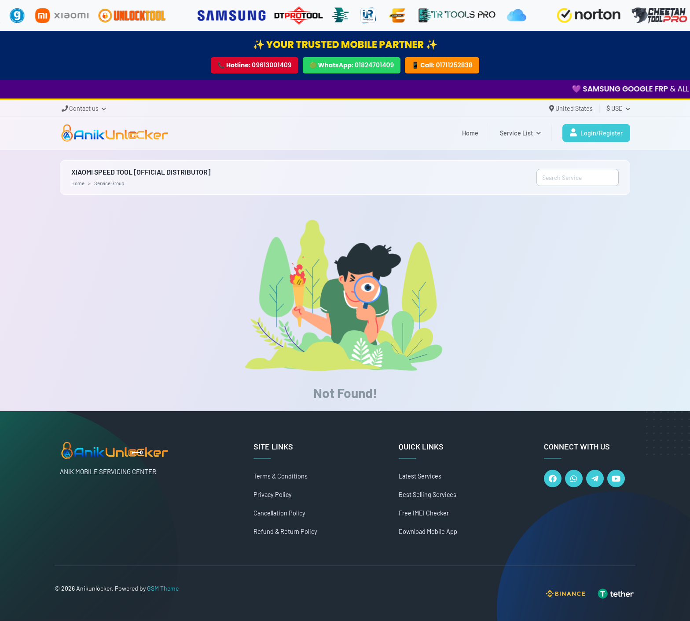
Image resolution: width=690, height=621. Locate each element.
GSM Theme (163, 588)
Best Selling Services (427, 494)
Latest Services (420, 476)
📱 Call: (442, 65)
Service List (520, 133)
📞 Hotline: (254, 65)
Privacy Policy (272, 494)
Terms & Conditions (280, 476)
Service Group (109, 183)
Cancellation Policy (279, 513)
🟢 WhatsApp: (351, 65)
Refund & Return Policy (285, 531)
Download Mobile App (428, 531)
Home (470, 133)
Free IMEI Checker (424, 513)
